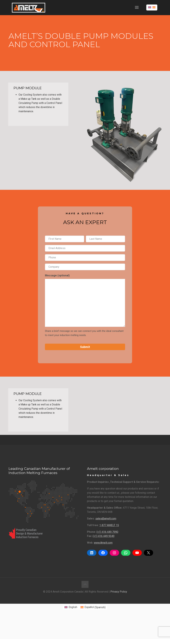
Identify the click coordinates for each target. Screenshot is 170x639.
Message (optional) (57, 275)
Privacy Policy (118, 591)
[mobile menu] (137, 7)
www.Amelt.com (103, 542)
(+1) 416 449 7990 (107, 531)
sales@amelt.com (105, 518)
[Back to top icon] (85, 584)
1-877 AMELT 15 (109, 525)
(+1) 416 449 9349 (103, 536)
